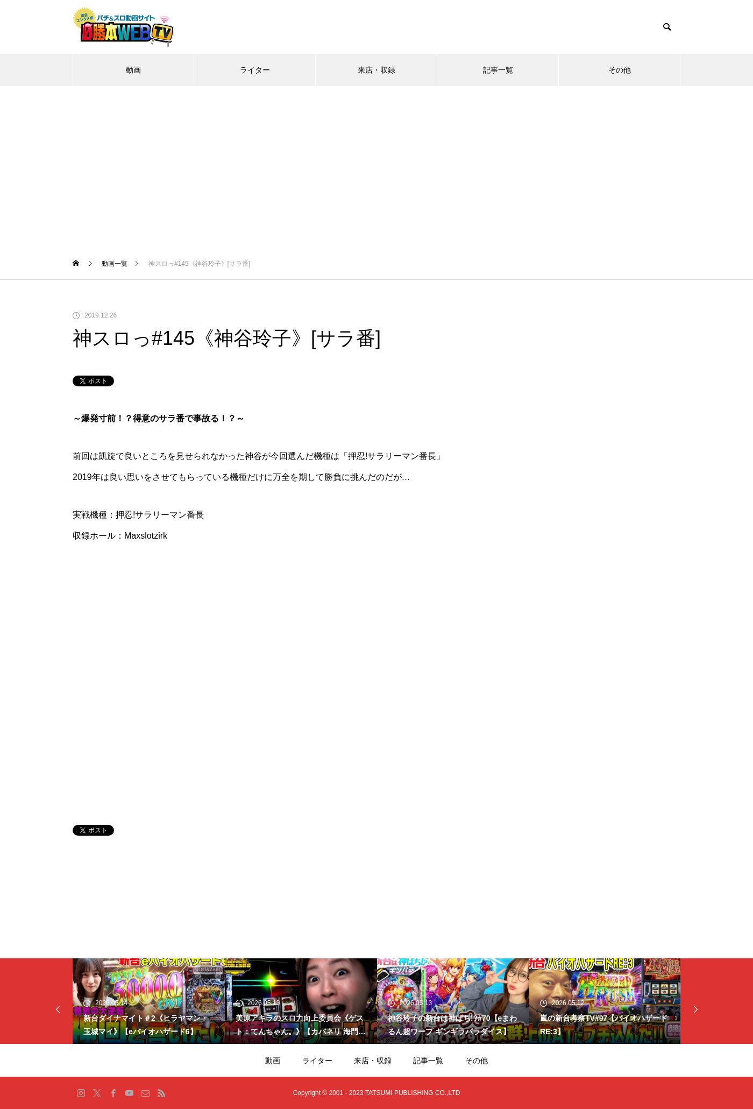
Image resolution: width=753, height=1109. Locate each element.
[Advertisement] (376, 166)
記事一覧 (498, 70)
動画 (133, 70)
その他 (619, 70)
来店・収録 (376, 70)
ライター (255, 70)
